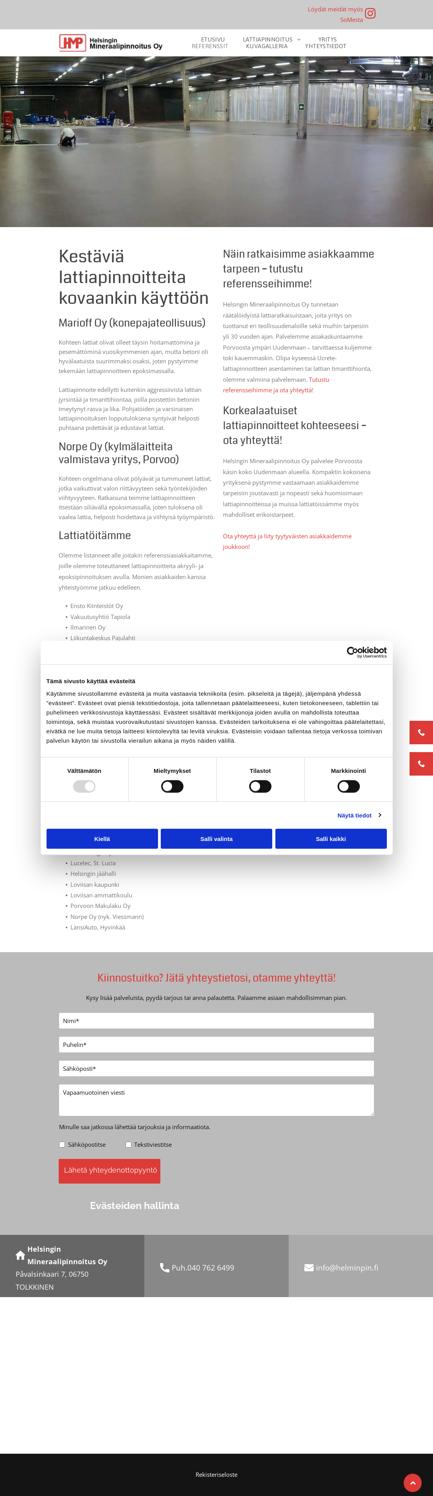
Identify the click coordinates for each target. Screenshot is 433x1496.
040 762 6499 (210, 1268)
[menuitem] (216, 39)
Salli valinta (216, 839)
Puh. (179, 1268)
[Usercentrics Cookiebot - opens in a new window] (352, 653)
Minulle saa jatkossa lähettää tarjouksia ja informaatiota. (134, 1127)
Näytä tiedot (355, 815)
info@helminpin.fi (347, 1268)
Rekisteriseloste (216, 1474)
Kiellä (102, 839)
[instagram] (370, 14)
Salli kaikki (331, 839)
